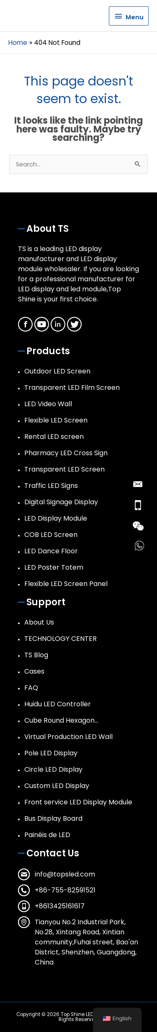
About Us (39, 622)
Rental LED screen (54, 436)
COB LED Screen (50, 534)
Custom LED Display (56, 786)
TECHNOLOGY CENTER (60, 638)
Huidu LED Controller (57, 704)
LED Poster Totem (53, 567)
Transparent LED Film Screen (72, 387)
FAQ (31, 687)
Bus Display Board (53, 818)
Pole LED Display (50, 753)
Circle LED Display (53, 769)
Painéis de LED (47, 835)
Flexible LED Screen (56, 420)
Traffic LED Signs (51, 485)
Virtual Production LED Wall (68, 737)
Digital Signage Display (61, 502)
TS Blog (36, 655)
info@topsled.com (65, 874)
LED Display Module (55, 518)
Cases (34, 671)
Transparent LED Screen (64, 469)
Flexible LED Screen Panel (66, 584)
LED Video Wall (48, 404)
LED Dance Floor (51, 551)
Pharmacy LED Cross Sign (66, 453)
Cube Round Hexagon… (61, 720)
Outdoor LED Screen (57, 371)
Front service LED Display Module (78, 802)
